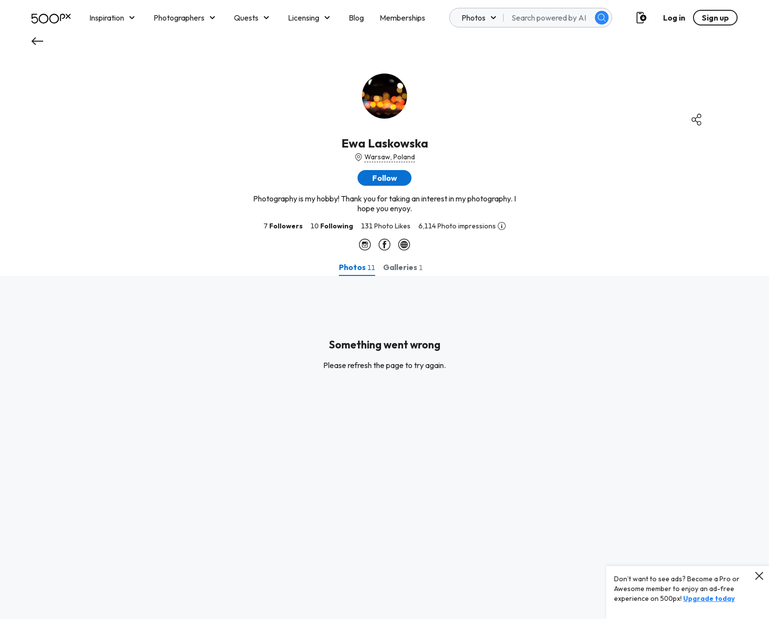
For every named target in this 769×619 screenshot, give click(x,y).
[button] (384, 178)
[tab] (357, 267)
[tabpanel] (384, 447)
